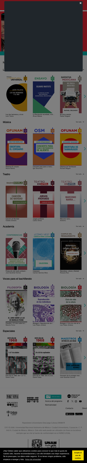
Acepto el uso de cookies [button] (78, 455)
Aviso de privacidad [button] (33, 459)
